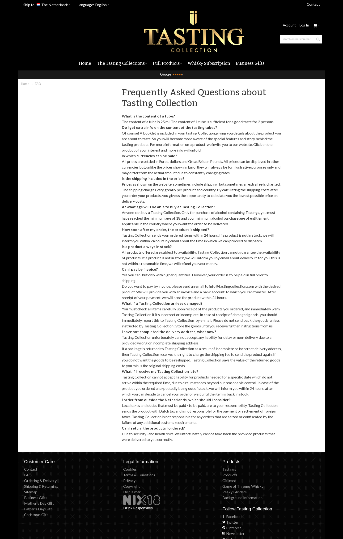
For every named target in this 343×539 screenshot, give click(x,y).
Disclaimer (108, 508)
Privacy (105, 497)
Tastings (181, 485)
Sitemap (30, 508)
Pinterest (261, 497)
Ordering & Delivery (40, 497)
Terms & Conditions (115, 491)
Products (181, 491)
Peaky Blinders (186, 508)
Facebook (262, 485)
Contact (313, 4)
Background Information (194, 514)
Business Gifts (35, 514)
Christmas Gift (36, 531)
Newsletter (263, 502)
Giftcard (181, 497)
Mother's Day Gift (39, 519)
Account (289, 22)
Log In (304, 22)
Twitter (260, 491)
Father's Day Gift (38, 525)
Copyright (107, 502)
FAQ (28, 491)
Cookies (106, 485)
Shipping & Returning (41, 502)
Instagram (262, 508)
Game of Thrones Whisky (195, 502)
